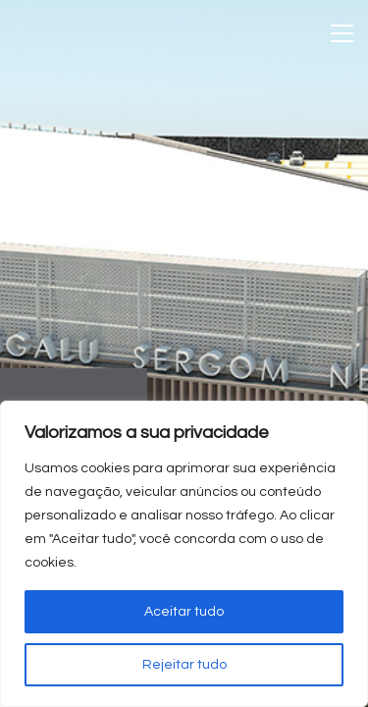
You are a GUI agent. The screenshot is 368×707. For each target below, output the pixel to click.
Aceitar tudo (184, 612)
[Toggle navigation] (342, 33)
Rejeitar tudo (184, 665)
